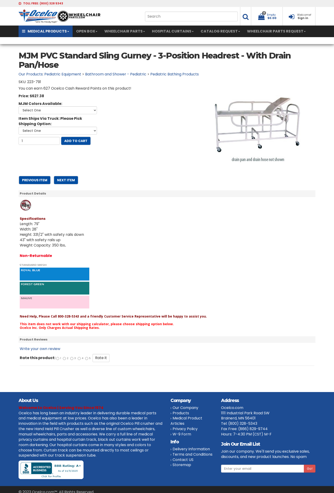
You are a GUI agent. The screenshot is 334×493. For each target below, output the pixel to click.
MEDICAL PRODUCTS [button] (45, 31)
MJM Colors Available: (40, 103)
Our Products (31, 74)
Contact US (183, 459)
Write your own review (40, 348)
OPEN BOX (86, 31)
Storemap (182, 464)
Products (181, 413)
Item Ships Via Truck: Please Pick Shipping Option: (50, 121)
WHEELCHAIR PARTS (124, 31)
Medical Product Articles (186, 420)
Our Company (185, 407)
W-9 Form (182, 434)
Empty (271, 15)
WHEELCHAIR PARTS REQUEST (276, 31)
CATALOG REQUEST (220, 31)
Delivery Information (191, 449)
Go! (309, 468)
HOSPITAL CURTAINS (173, 31)
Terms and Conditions (192, 454)
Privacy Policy (185, 428)
